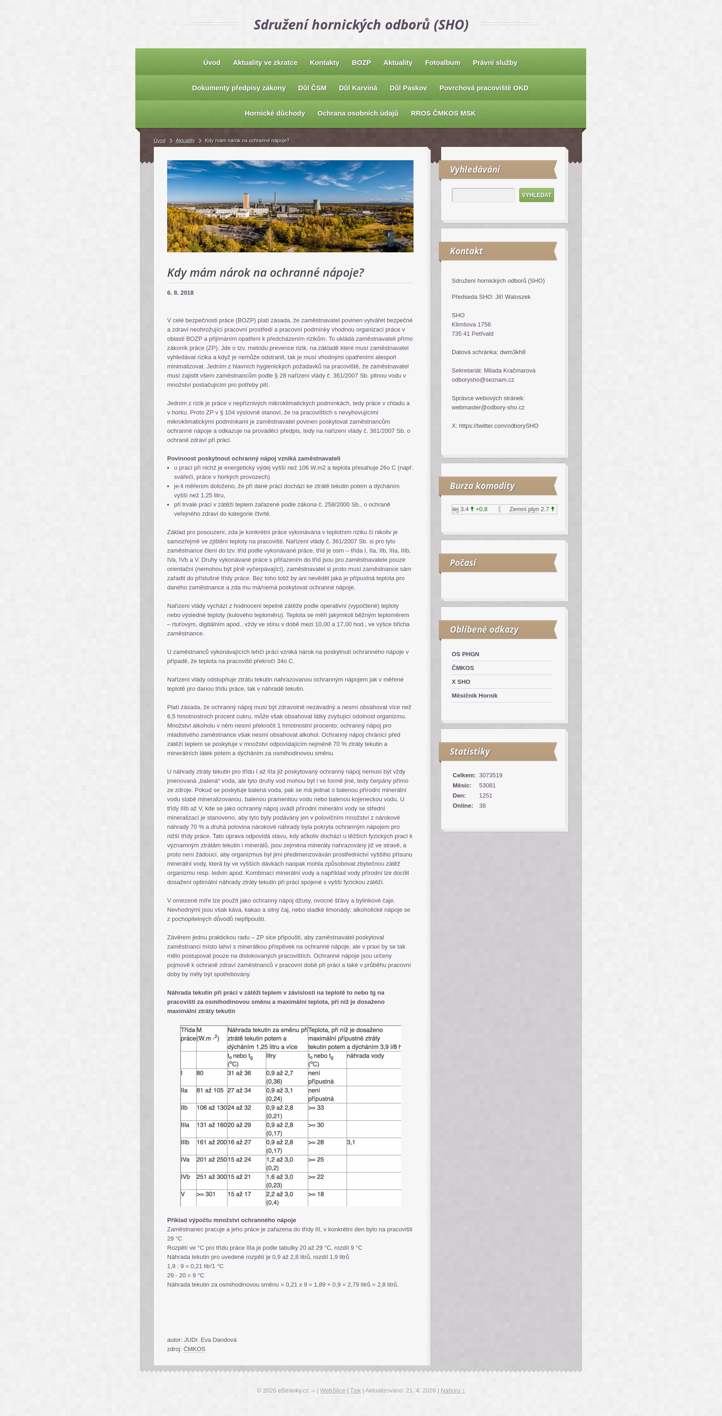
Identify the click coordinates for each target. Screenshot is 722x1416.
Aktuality (185, 140)
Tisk (355, 1390)
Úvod (160, 140)
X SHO (461, 681)
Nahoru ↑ (453, 1390)
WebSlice (332, 1390)
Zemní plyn (527, 509)
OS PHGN (465, 654)
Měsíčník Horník (475, 695)
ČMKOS (194, 1349)
